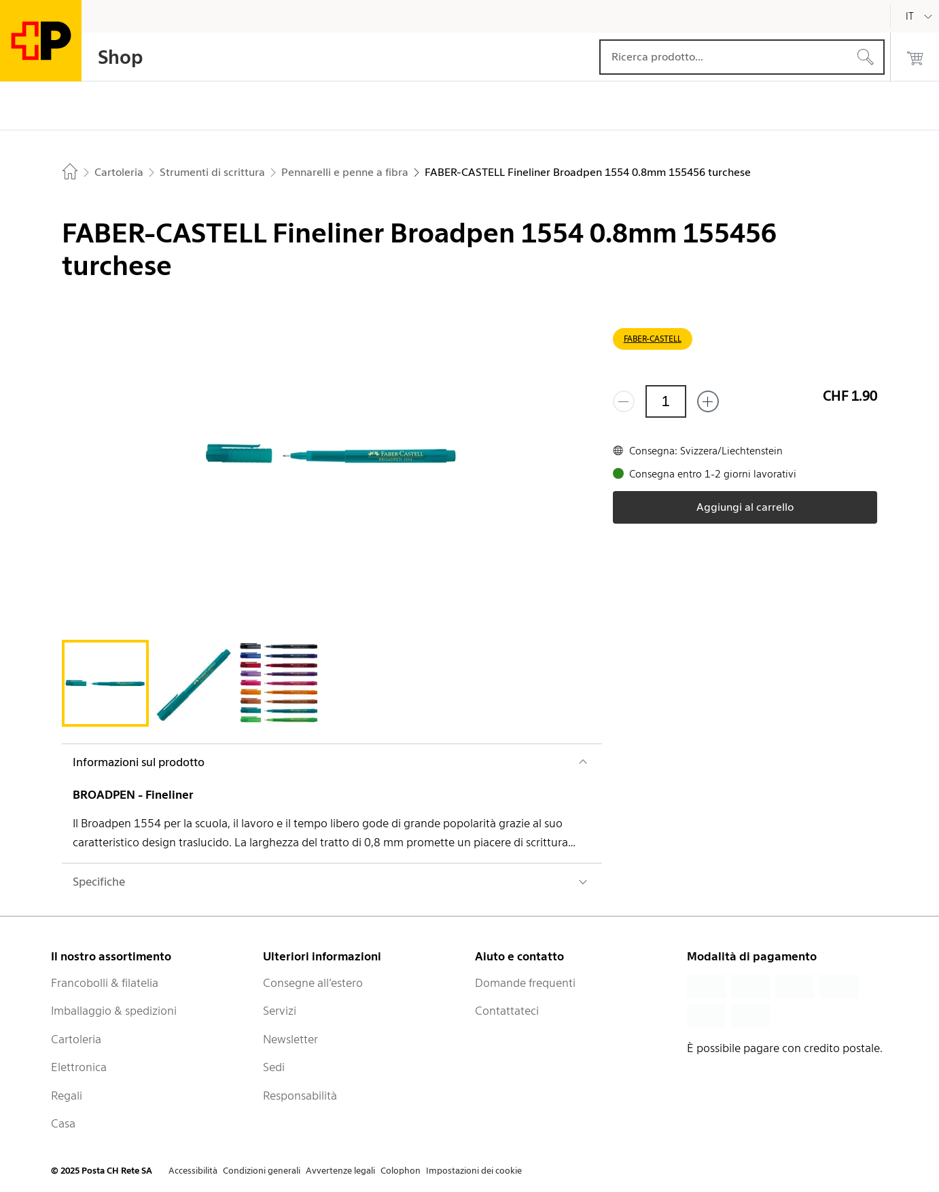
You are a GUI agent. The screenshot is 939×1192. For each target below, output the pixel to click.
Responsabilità (300, 1095)
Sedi (274, 1067)
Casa (63, 1123)
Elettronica (79, 1067)
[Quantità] (665, 401)
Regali (66, 1095)
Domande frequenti (525, 983)
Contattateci (507, 1010)
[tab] (105, 683)
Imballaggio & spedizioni (114, 1010)
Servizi (279, 1010)
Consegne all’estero (313, 983)
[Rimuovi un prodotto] (624, 401)
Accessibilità (193, 1171)
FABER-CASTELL (652, 338)
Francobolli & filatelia (104, 983)
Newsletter (290, 1039)
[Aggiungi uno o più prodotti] (708, 401)
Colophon (400, 1171)
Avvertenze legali (340, 1171)
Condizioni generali (261, 1171)
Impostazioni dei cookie (474, 1171)
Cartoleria (76, 1039)
